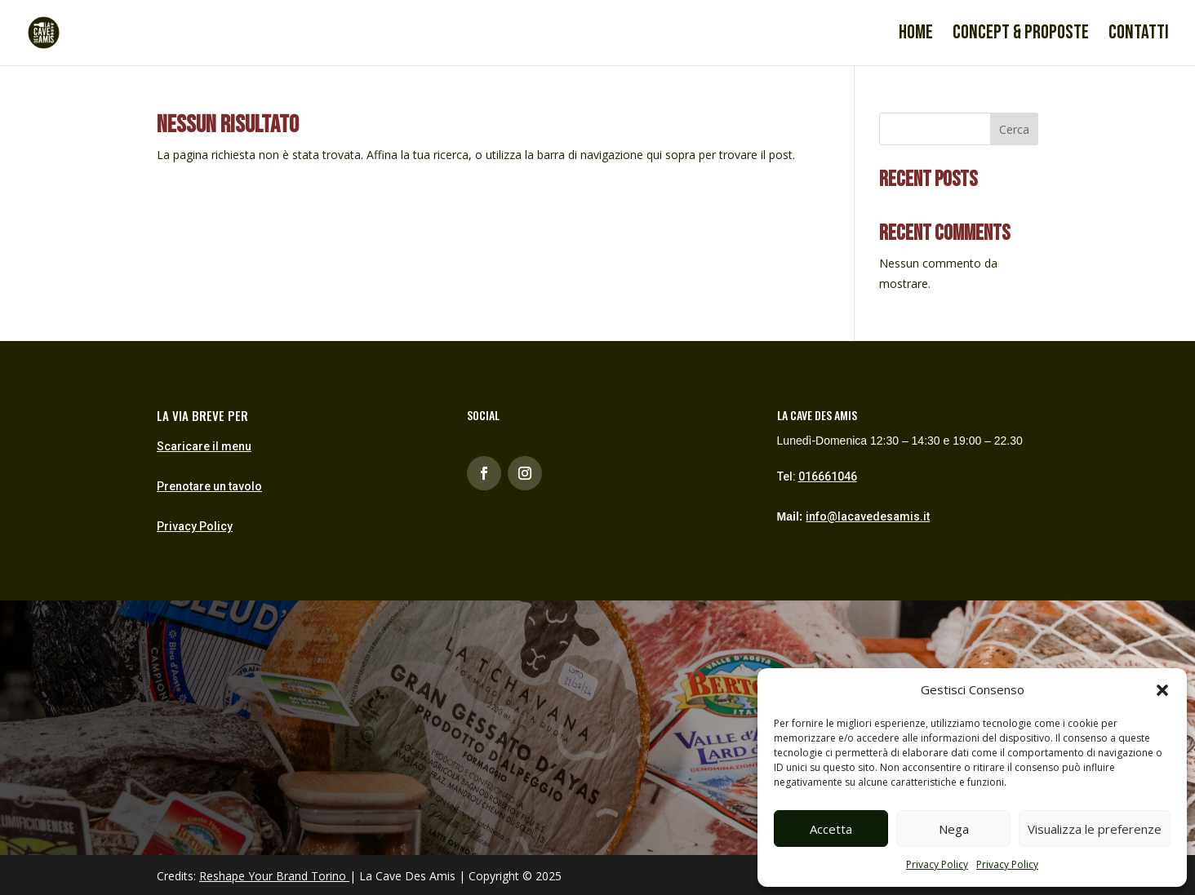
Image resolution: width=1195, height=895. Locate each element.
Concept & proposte (1021, 35)
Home (916, 35)
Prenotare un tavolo (209, 486)
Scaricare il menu (204, 446)
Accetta (831, 829)
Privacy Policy (937, 864)
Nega (954, 829)
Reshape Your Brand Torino (272, 876)
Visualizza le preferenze (1095, 829)
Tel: (817, 476)
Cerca (1014, 129)
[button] (1162, 690)
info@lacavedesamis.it (868, 516)
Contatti (1138, 35)
